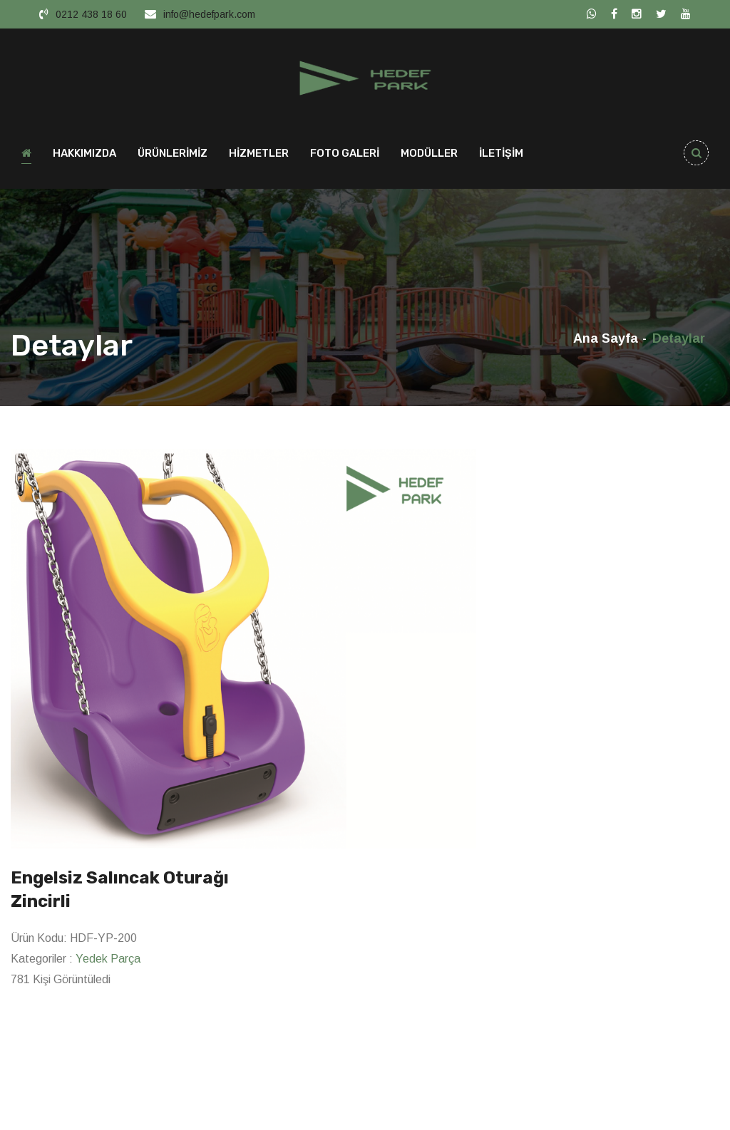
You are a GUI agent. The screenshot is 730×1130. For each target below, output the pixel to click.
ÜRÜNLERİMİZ (172, 153)
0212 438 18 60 (91, 14)
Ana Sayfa (605, 339)
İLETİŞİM (501, 153)
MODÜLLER (429, 153)
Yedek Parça (108, 959)
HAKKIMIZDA (84, 153)
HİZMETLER (259, 153)
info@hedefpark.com (209, 14)
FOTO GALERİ (344, 153)
